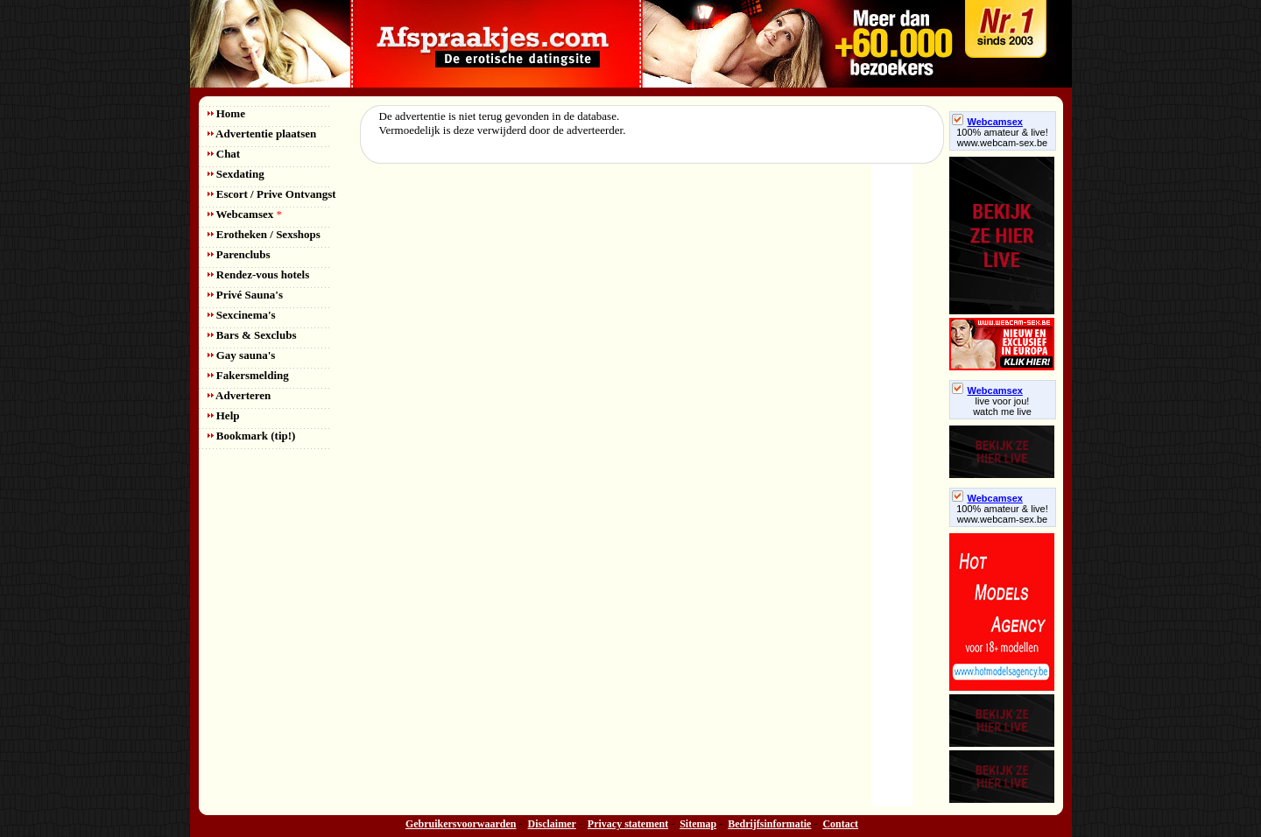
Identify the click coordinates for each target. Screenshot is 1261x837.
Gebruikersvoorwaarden (461, 824)
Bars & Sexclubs (252, 334)
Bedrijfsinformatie (769, 824)
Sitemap (698, 824)
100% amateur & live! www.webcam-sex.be (1002, 137)
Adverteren (239, 395)
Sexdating (236, 173)
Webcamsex (245, 214)
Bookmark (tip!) (252, 435)
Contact (840, 824)
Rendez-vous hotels (259, 274)
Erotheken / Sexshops (264, 234)
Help (224, 415)
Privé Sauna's (245, 294)
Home (226, 113)
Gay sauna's (242, 355)
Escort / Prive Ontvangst (272, 193)
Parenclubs (239, 254)
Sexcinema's (242, 314)
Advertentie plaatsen (262, 133)
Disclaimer (552, 824)
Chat (224, 153)
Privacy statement (628, 824)
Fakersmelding (248, 375)
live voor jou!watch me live (1002, 406)
